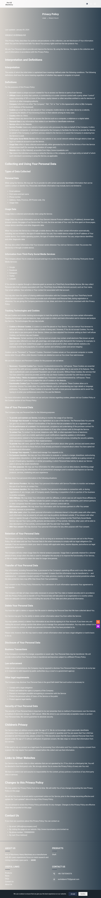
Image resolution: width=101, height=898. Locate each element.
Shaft (54, 854)
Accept (73, 894)
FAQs (7, 879)
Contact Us (9, 882)
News (7, 876)
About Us (8, 884)
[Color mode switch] (87, 4)
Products (8, 873)
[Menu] (95, 4)
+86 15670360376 (65, 874)
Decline (83, 894)
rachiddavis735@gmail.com (68, 879)
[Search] (91, 4)
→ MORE (32, 860)
